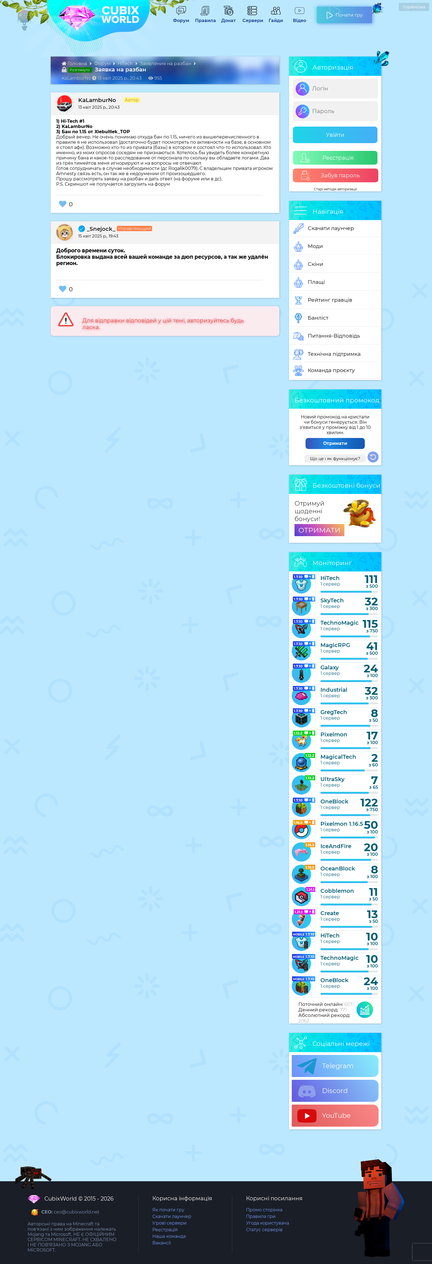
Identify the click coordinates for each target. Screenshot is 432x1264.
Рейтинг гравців (322, 300)
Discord (322, 1091)
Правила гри (261, 1216)
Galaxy (329, 667)
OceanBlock (337, 868)
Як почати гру (168, 1209)
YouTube (324, 1116)
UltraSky (332, 779)
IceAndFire (335, 846)
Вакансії (161, 1243)
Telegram (325, 1066)
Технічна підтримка (327, 354)
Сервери (251, 18)
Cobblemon (337, 891)
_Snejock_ (96, 229)
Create (329, 913)
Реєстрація (327, 158)
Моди (308, 246)
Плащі (309, 282)
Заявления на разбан (166, 63)
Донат (226, 18)
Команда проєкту (324, 370)
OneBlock (334, 801)
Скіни (308, 264)
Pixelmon (333, 734)
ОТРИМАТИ (319, 530)
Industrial (333, 689)
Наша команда (169, 1236)
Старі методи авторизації (335, 189)
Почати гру (344, 13)
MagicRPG (335, 645)
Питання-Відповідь (326, 336)
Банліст (310, 318)
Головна (75, 63)
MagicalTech (338, 756)
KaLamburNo (97, 100)
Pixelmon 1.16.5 (341, 824)
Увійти (335, 135)
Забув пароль (330, 175)
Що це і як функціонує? (335, 458)
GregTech (333, 712)
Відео (297, 18)
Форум (179, 18)
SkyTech (332, 600)
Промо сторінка (264, 1209)
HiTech (126, 63)
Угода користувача (267, 1223)
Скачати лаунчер (323, 228)
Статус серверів (264, 1229)
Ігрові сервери (169, 1223)
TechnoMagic (339, 622)
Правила (204, 18)
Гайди (273, 18)
